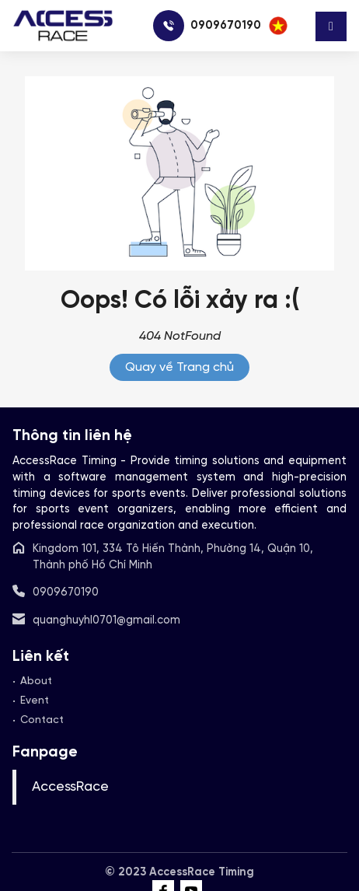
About (36, 681)
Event (34, 700)
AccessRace (70, 787)
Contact (42, 720)
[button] (278, 25)
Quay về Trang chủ (179, 367)
